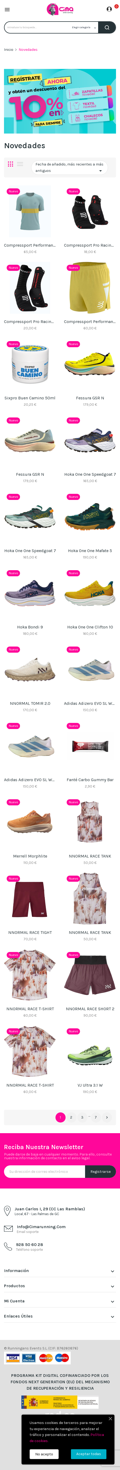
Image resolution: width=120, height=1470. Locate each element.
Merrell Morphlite (30, 856)
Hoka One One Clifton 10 (90, 627)
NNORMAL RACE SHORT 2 (90, 1008)
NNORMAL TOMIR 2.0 (30, 703)
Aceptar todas (88, 1454)
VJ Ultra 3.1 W (90, 1085)
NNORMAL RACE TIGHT (30, 932)
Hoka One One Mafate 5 (90, 550)
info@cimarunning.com (41, 1226)
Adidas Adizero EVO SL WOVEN (90, 703)
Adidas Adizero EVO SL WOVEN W (30, 779)
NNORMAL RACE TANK (90, 856)
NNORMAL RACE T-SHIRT (30, 1008)
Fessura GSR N (90, 397)
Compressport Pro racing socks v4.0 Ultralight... (90, 245)
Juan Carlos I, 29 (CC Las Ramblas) (50, 1208)
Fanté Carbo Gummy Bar (90, 779)
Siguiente (107, 1117)
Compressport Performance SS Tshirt (30, 245)
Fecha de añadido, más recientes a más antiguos (69, 168)
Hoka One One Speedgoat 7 (90, 474)
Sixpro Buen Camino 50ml (30, 397)
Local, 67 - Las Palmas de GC (37, 1214)
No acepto (44, 1454)
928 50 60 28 (29, 1244)
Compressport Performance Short (90, 321)
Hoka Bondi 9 (30, 627)
